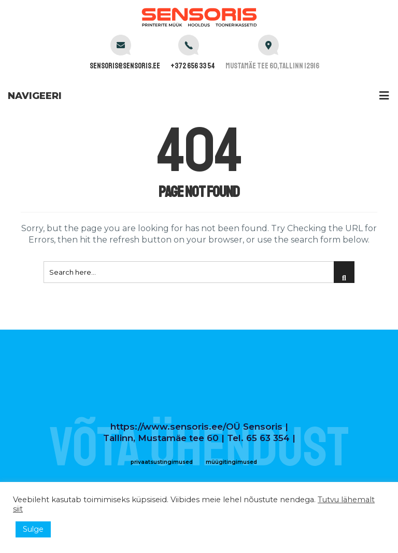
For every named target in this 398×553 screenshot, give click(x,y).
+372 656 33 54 (192, 66)
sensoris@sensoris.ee (125, 66)
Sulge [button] (33, 529)
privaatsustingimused (162, 462)
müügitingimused (231, 462)
